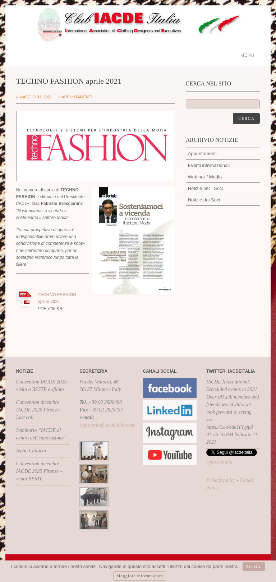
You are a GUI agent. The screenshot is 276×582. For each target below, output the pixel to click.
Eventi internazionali (209, 165)
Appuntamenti (76, 97)
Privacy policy (220, 480)
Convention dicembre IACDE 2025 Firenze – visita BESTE (39, 471)
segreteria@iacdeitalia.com (107, 425)
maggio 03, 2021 (35, 97)
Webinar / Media (205, 177)
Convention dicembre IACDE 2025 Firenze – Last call (39, 410)
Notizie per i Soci (205, 188)
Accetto (254, 566)
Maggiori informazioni (140, 575)
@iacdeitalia (219, 462)
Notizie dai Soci (204, 199)
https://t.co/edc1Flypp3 (229, 427)
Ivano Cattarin (31, 450)
